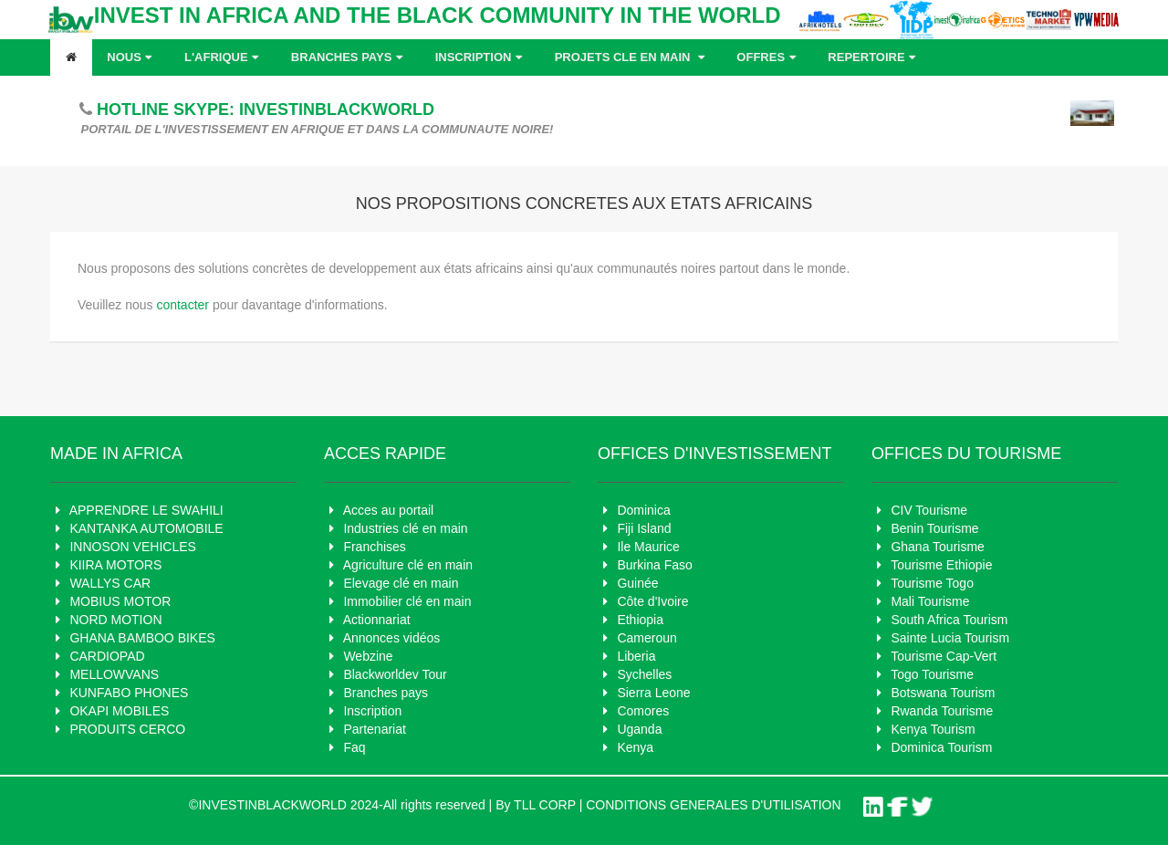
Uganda (639, 729)
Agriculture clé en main (408, 565)
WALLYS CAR (110, 583)
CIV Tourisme (929, 510)
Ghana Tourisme (937, 546)
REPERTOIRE (874, 57)
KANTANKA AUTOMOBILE (146, 528)
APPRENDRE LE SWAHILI (146, 510)
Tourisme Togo (932, 583)
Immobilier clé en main (407, 601)
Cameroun (646, 638)
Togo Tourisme (932, 674)
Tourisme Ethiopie (941, 565)
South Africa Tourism (949, 619)
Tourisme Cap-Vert (943, 656)
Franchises (374, 546)
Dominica (643, 510)
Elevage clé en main (400, 583)
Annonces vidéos (392, 638)
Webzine (367, 656)
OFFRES (767, 57)
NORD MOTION (115, 619)
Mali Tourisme (930, 601)
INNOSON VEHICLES (132, 546)
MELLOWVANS (114, 674)
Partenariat (374, 729)
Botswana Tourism (943, 692)
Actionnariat (377, 619)
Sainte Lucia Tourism (950, 638)
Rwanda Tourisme (942, 711)
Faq (354, 747)
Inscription (481, 57)
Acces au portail (388, 510)
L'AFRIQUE (223, 57)
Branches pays (349, 57)
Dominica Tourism (941, 747)
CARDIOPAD (106, 656)
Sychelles (644, 674)
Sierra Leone (653, 692)
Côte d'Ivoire (652, 601)
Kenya (635, 747)
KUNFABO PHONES (128, 692)
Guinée (637, 583)
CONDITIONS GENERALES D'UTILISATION (713, 805)
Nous (131, 57)
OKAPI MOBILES (119, 711)
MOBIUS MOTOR (120, 601)
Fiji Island (644, 528)
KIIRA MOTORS (115, 565)
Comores (643, 711)
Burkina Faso (654, 565)
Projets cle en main (632, 57)
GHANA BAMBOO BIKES (142, 638)
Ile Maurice (648, 546)
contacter (182, 304)
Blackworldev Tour (394, 674)
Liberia (636, 656)
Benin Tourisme (934, 528)
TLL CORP (545, 805)
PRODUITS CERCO (127, 729)
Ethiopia (640, 619)
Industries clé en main (405, 528)
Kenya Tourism (933, 729)
